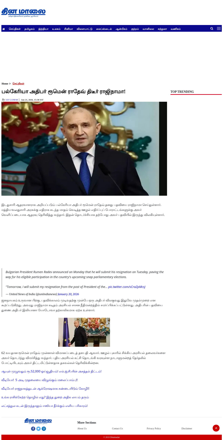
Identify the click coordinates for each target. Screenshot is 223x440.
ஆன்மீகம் (121, 29)
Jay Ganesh (12, 100)
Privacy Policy (154, 428)
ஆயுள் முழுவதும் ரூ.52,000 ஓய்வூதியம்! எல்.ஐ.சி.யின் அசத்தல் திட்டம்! (51, 371)
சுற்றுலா (162, 29)
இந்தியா (43, 29)
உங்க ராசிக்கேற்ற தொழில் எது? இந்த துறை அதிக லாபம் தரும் (45, 397)
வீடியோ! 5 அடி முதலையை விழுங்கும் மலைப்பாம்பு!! (39, 380)
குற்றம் (135, 29)
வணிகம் (176, 29)
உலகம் (56, 29)
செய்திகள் (15, 29)
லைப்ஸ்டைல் (104, 29)
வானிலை (148, 29)
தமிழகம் (29, 29)
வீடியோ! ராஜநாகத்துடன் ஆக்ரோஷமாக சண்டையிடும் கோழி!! (45, 388)
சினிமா (68, 29)
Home (5, 83)
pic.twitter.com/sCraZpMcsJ (126, 287)
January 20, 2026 (68, 294)
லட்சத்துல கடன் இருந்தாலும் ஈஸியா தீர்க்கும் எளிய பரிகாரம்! (44, 406)
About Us (82, 428)
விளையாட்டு (84, 29)
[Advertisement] (104, 56)
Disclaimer (186, 428)
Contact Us (117, 428)
